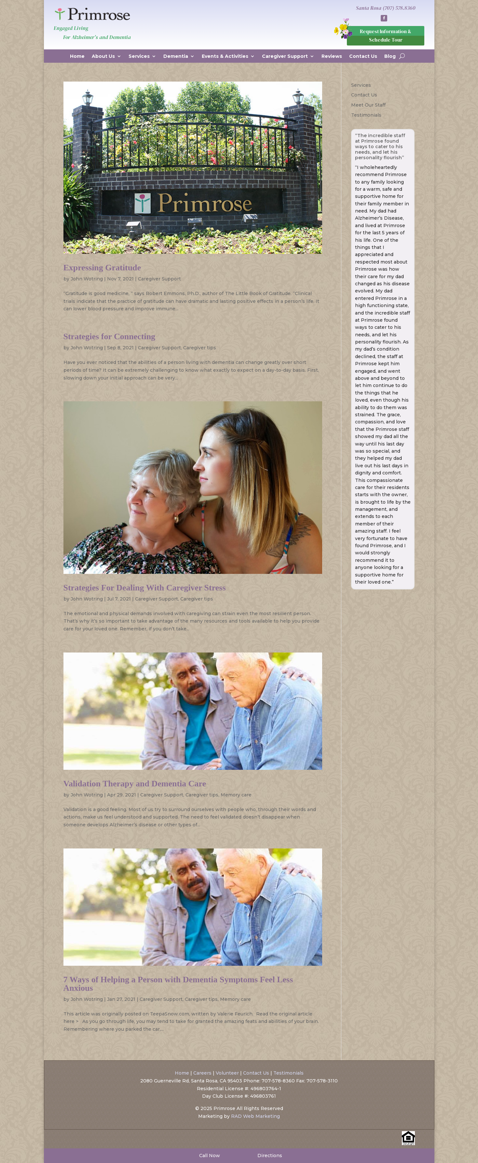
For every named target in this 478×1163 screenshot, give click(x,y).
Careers (202, 1073)
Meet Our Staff (368, 105)
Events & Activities (225, 56)
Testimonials (366, 115)
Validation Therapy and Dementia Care (134, 783)
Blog (390, 56)
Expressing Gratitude (102, 267)
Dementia (175, 56)
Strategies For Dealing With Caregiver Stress (144, 587)
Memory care (236, 795)
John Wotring (87, 279)
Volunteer (227, 1073)
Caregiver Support (285, 56)
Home (77, 56)
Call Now (209, 1155)
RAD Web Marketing (255, 1116)
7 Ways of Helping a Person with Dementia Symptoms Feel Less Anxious (178, 984)
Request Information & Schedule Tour (385, 35)
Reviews (331, 56)
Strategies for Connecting (109, 336)
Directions (269, 1155)
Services (139, 56)
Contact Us (363, 56)
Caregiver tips (199, 348)
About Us (103, 56)
